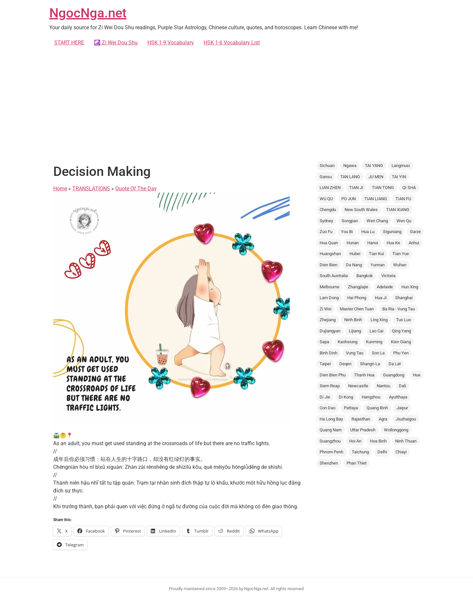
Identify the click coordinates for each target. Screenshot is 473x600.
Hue (416, 374)
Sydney (326, 220)
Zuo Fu (326, 231)
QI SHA (409, 187)
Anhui (414, 242)
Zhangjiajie (358, 286)
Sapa (324, 341)
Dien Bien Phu (333, 374)
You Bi (347, 231)
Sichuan (327, 165)
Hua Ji (381, 297)
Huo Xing (409, 286)
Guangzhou (330, 441)
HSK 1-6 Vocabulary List (232, 42)
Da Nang (354, 264)
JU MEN (376, 176)
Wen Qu (403, 220)
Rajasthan (360, 419)
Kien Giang (401, 341)
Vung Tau (354, 352)
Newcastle (358, 385)
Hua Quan (329, 242)
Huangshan (330, 253)
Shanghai (404, 297)
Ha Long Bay (331, 419)
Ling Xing (379, 319)
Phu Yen (401, 352)
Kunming (374, 341)
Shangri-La (370, 363)
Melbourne (329, 286)
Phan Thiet (357, 463)
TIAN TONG (383, 187)
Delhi (382, 451)
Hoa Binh (378, 441)
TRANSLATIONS (91, 188)
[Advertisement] (236, 104)
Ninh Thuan (406, 441)
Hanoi (372, 242)
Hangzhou (371, 397)
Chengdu (328, 209)
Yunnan (378, 264)
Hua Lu (367, 231)
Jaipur (402, 407)
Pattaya (351, 407)
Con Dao (327, 407)
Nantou (383, 385)
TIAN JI (356, 187)
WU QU (326, 198)
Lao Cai (376, 330)
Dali (402, 385)
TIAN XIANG (397, 209)
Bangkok (364, 275)
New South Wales (361, 209)
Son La (378, 352)
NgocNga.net (87, 13)
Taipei (325, 363)
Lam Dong (329, 297)
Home (60, 188)
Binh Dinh (328, 352)
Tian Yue (401, 253)
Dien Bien (328, 264)
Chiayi (401, 451)
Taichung (360, 451)
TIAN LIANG (375, 198)
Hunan (353, 242)
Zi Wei (325, 308)
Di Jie (325, 397)
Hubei (354, 253)
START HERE (69, 42)
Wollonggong (396, 429)
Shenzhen (329, 463)
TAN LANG (350, 176)
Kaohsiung (347, 341)
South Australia (334, 275)
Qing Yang (401, 330)
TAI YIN (399, 176)
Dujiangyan (330, 330)
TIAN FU (403, 198)
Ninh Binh (353, 319)
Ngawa (349, 165)
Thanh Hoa (364, 374)
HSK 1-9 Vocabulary (170, 42)
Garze (415, 231)
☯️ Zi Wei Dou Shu (116, 42)
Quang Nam (331, 429)
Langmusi (401, 165)
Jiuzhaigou (406, 419)
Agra (383, 419)
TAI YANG (374, 165)
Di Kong (346, 397)
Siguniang (392, 231)
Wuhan (399, 264)
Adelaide (385, 286)
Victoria (388, 275)
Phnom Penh (331, 451)
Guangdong (393, 374)
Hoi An (355, 441)
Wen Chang (377, 220)
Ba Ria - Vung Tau (398, 308)
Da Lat (395, 363)
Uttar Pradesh (362, 429)
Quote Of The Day (136, 188)
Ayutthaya (398, 397)
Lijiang (355, 330)
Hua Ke (393, 242)
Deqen (345, 363)
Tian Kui (376, 253)
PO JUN (348, 198)
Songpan (350, 220)
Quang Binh (377, 407)
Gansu (326, 176)
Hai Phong (356, 297)
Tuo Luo (403, 319)
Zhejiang (328, 319)
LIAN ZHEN (330, 187)
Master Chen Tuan (357, 308)
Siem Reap (330, 385)
